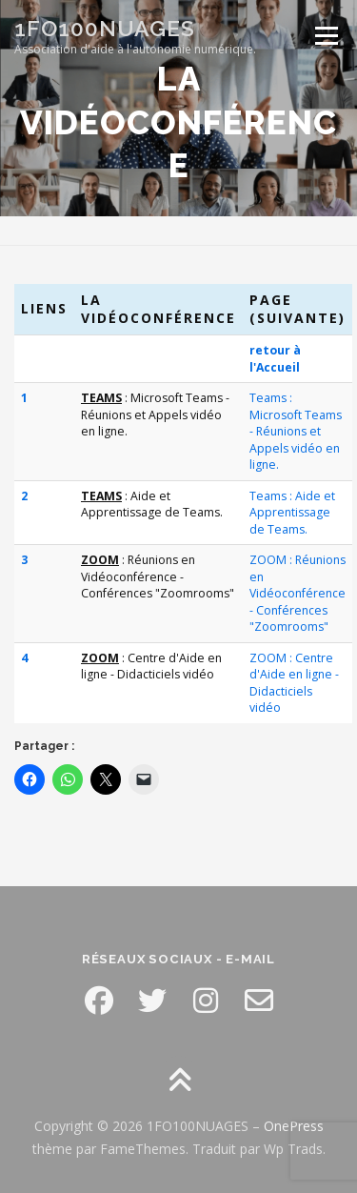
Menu (325, 36)
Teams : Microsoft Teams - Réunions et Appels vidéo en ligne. (295, 431)
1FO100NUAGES (104, 28)
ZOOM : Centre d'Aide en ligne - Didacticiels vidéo (294, 683)
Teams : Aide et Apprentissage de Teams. (292, 512)
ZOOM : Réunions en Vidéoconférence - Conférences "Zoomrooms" (297, 593)
